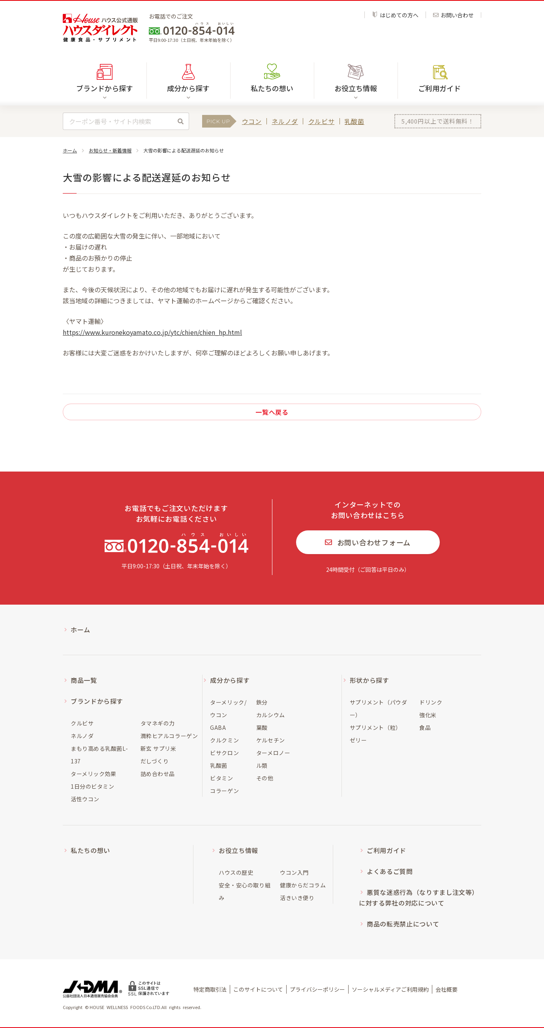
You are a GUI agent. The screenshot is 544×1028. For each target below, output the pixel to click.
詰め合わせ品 (158, 774)
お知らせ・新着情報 (110, 150)
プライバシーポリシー (317, 989)
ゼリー (358, 740)
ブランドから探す (97, 701)
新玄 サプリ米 (158, 748)
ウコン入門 (294, 872)
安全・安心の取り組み (244, 891)
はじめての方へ (395, 14)
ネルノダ (285, 121)
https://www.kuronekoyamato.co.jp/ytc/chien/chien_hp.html (152, 332)
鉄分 (262, 702)
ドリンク (430, 702)
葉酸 (262, 727)
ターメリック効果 (93, 774)
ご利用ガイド (439, 88)
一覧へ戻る (271, 412)
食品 (425, 727)
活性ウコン (85, 799)
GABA (218, 727)
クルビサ (321, 121)
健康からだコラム (303, 885)
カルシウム (270, 715)
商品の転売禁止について (403, 923)
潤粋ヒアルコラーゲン (169, 736)
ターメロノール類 (273, 759)
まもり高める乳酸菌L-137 (99, 754)
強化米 (428, 715)
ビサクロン (224, 753)
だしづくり (155, 761)
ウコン (252, 121)
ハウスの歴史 (236, 872)
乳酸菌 (354, 121)
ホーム (70, 150)
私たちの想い (272, 88)
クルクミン (224, 740)
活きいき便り (297, 898)
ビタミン (221, 778)
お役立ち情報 (238, 850)
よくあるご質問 (390, 871)
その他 (265, 778)
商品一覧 (84, 680)
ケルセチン (270, 740)
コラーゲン (224, 791)
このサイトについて (258, 989)
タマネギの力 (158, 723)
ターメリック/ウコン (228, 708)
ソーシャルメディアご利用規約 (390, 989)
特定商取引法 (210, 989)
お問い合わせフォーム (368, 542)
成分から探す (229, 680)
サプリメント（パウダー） (378, 708)
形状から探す (369, 680)
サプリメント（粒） (375, 727)
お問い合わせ (453, 15)
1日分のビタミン (92, 786)
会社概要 (446, 989)
